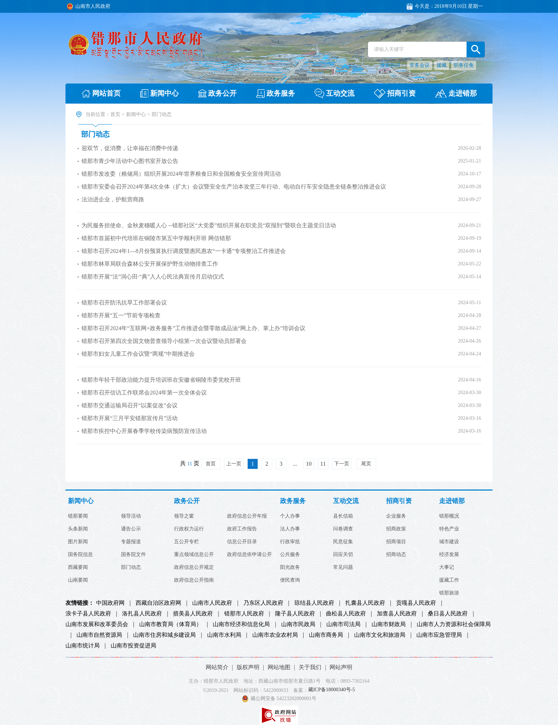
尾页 (366, 463)
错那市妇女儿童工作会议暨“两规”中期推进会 (138, 354)
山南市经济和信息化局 (241, 624)
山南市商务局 (326, 635)
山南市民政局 (298, 624)
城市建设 (449, 541)
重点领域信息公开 (194, 554)
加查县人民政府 (397, 613)
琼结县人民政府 (314, 603)
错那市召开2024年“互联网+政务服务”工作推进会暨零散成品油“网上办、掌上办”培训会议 (193, 328)
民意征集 (343, 541)
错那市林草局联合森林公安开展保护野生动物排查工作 (149, 264)
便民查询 (290, 580)
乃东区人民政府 (263, 603)
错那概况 (449, 516)
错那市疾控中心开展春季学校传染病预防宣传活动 (144, 431)
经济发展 (449, 554)
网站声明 (341, 667)
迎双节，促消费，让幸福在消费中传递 (129, 148)
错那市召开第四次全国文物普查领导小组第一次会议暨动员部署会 (164, 341)
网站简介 (217, 667)
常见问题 (343, 567)
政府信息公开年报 (247, 516)
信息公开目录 (242, 541)
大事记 (446, 567)
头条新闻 (78, 528)
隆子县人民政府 (295, 613)
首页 (115, 114)
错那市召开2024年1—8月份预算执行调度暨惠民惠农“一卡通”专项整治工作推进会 (183, 251)
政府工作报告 (242, 528)
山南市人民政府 (212, 603)
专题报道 (131, 541)
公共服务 (290, 554)
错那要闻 (78, 516)
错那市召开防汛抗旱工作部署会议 (124, 303)
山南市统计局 (82, 646)
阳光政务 (290, 567)
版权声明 (248, 667)
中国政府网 (110, 603)
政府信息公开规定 (194, 567)
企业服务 (396, 516)
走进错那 (452, 501)
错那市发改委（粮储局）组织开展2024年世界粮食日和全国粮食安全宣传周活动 (181, 174)
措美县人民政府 (193, 613)
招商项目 (396, 541)
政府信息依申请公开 (249, 554)
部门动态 (95, 134)
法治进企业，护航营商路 (112, 199)
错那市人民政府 (244, 613)
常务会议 (420, 65)
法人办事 (290, 528)
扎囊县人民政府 (365, 603)
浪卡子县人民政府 (88, 613)
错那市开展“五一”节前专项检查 (120, 315)
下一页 (341, 463)
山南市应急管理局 (439, 635)
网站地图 (279, 667)
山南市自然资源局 (99, 635)
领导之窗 (184, 516)
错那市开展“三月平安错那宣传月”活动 (129, 418)
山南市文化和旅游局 (379, 635)
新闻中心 (136, 114)
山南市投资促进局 (133, 646)
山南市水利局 (224, 635)
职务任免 (464, 65)
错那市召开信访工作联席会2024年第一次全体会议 (144, 393)
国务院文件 (133, 554)
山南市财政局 (389, 624)
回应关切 (343, 554)
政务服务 (293, 501)
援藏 (442, 65)
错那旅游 (449, 593)
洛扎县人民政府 (142, 613)
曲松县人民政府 (346, 613)
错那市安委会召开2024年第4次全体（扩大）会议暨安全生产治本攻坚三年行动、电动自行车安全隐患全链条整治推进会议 (233, 187)
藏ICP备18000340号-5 (331, 690)
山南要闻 (78, 580)
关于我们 (310, 667)
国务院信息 (80, 554)
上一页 (233, 463)
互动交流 (346, 501)
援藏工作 (449, 580)
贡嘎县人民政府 (416, 603)
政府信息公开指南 (194, 580)
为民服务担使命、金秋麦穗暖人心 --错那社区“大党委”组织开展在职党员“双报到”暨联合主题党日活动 (208, 225)
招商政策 (396, 528)
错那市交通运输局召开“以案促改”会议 (129, 405)
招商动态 (396, 554)
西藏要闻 (78, 567)
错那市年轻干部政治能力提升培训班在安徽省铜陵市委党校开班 (161, 380)
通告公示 (131, 528)
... (295, 464)
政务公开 (187, 501)
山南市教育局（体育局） (170, 624)
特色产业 (449, 528)
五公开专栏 (186, 541)
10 (309, 464)
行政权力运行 (189, 528)
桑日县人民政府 (448, 613)
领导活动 (131, 516)
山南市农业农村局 (275, 635)
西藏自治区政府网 (158, 603)
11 (323, 464)
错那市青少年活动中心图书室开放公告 (129, 161)
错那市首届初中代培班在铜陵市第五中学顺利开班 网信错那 (156, 238)
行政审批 (290, 541)
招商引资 (399, 501)
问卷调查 (343, 528)
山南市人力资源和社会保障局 (454, 624)
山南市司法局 (343, 624)
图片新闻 (78, 541)
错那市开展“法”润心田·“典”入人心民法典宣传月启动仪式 (152, 277)
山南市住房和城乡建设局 (164, 635)
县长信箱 (343, 516)
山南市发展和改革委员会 (96, 624)
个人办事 (290, 516)
